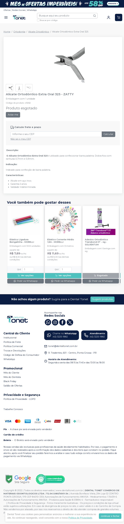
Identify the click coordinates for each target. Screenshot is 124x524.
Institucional (10, 337)
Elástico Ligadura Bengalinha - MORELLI (22, 240)
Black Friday (10, 381)
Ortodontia (19, 31)
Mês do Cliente (11, 372)
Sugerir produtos (102, 299)
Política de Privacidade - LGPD (19, 399)
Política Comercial (13, 346)
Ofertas (7, 10)
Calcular (108, 134)
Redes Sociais (18, 10)
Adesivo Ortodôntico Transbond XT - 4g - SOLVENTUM (96, 242)
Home (7, 31)
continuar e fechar (110, 516)
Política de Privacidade (80, 518)
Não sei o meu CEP (21, 139)
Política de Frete (12, 342)
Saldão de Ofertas (13, 385)
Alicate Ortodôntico (38, 31)
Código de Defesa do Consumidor (21, 355)
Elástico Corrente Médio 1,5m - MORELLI (60, 240)
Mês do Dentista (12, 377)
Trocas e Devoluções (15, 350)
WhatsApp (32, 10)
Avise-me (13, 114)
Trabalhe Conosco (13, 409)
